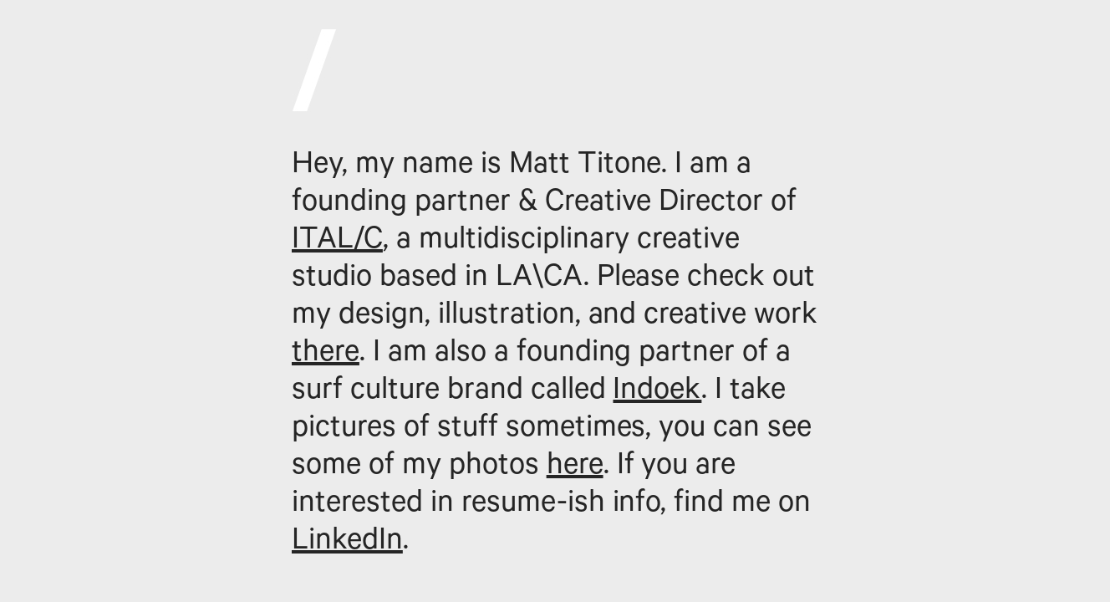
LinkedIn (347, 543)
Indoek (657, 393)
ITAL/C (337, 242)
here (575, 468)
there (325, 355)
